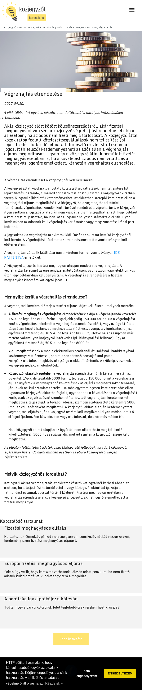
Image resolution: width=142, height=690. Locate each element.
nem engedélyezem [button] (86, 673)
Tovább (71, 542)
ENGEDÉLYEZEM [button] (120, 673)
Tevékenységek (75, 27)
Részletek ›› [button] (54, 683)
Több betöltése (71, 639)
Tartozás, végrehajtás (99, 27)
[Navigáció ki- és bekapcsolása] (132, 10)
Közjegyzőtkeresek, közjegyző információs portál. (33, 27)
